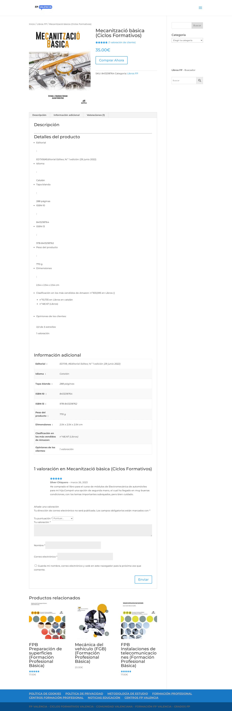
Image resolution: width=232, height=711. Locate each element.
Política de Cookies (45, 693)
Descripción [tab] (39, 115)
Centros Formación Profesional (56, 697)
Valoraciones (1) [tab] (96, 115)
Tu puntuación (43, 518)
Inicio (32, 24)
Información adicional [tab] (67, 115)
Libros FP (42, 24)
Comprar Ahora (111, 60)
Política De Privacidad (84, 693)
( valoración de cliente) (122, 42)
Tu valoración (42, 522)
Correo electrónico (45, 556)
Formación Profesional (172, 693)
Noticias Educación (104, 697)
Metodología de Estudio (127, 693)
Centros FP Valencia (141, 697)
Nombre (39, 545)
